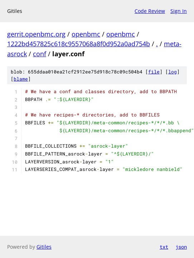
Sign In (178, 11)
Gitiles (44, 246)
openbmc (86, 34)
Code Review (150, 11)
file (154, 71)
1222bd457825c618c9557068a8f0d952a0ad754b (78, 43)
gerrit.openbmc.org (36, 34)
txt (164, 246)
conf (39, 53)
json (181, 246)
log (172, 71)
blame (21, 79)
